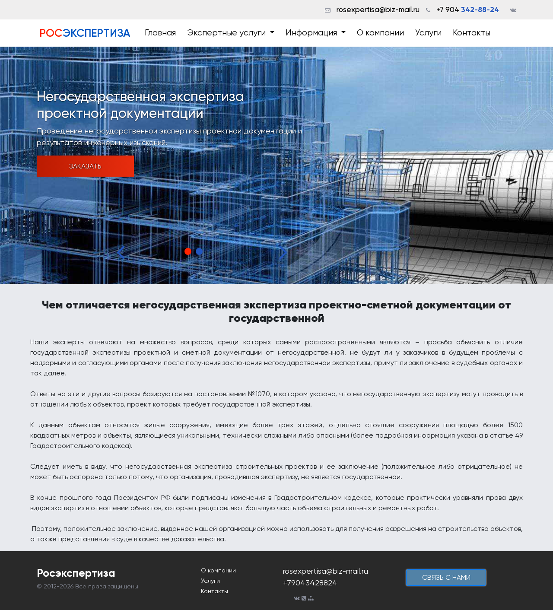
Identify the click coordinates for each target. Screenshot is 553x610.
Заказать (85, 166)
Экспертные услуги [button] (227, 33)
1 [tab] (187, 251)
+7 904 (467, 9)
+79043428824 (310, 582)
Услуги (428, 33)
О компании (380, 33)
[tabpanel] (276, 165)
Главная (160, 33)
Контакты (471, 33)
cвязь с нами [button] (446, 577)
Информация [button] (312, 33)
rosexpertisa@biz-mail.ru (378, 9)
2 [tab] (199, 251)
